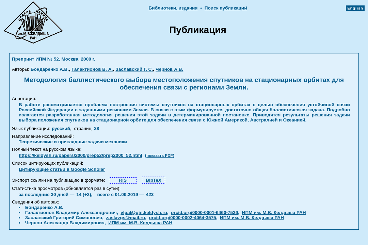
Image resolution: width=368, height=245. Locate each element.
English (355, 8)
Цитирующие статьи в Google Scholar (62, 169)
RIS (123, 180)
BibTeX (153, 180)
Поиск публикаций (226, 8)
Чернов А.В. (169, 69)
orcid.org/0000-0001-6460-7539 (204, 212)
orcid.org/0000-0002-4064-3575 (182, 217)
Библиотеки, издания (173, 8)
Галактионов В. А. (92, 69)
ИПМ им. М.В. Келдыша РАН (274, 212)
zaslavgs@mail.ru (125, 217)
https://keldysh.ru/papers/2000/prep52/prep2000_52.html (80, 155)
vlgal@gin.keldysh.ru (144, 212)
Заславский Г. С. (134, 69)
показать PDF (159, 155)
